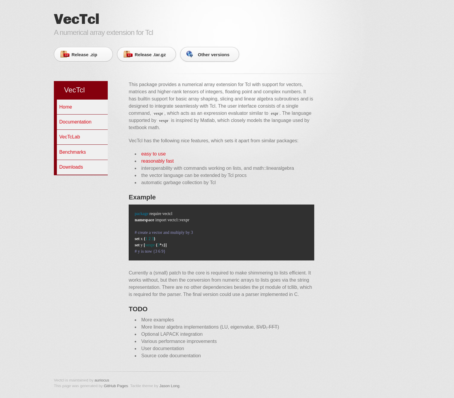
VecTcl (74, 90)
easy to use (153, 153)
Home (65, 106)
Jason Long (169, 386)
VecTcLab (69, 136)
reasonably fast (157, 161)
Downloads (71, 167)
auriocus (102, 380)
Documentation (75, 121)
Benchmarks (72, 152)
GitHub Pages (116, 386)
